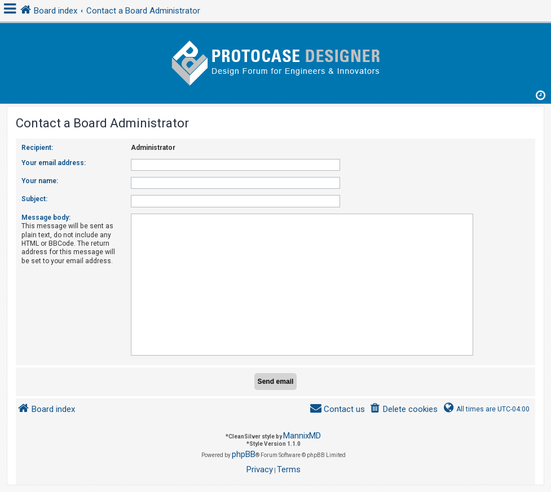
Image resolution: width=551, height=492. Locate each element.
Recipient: (37, 148)
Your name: (39, 181)
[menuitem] (403, 409)
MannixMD (302, 436)
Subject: (34, 199)
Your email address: (53, 163)
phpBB (243, 454)
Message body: (45, 217)
